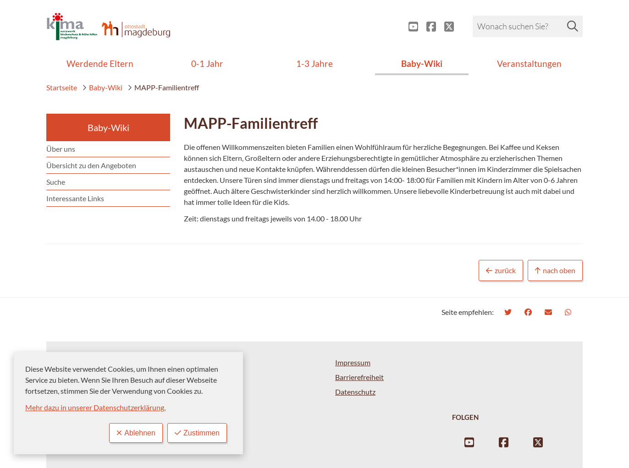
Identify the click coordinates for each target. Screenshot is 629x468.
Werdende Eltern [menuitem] (99, 63)
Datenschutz (355, 391)
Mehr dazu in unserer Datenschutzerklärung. (95, 407)
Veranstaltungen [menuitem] (529, 63)
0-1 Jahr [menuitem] (207, 63)
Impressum (352, 362)
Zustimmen (197, 433)
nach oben (555, 270)
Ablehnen (135, 433)
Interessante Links (75, 198)
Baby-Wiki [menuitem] (421, 63)
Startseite (61, 87)
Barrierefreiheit (359, 377)
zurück (501, 270)
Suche (55, 181)
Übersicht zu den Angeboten (91, 165)
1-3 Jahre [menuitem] (314, 63)
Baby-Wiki (102, 87)
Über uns (60, 148)
